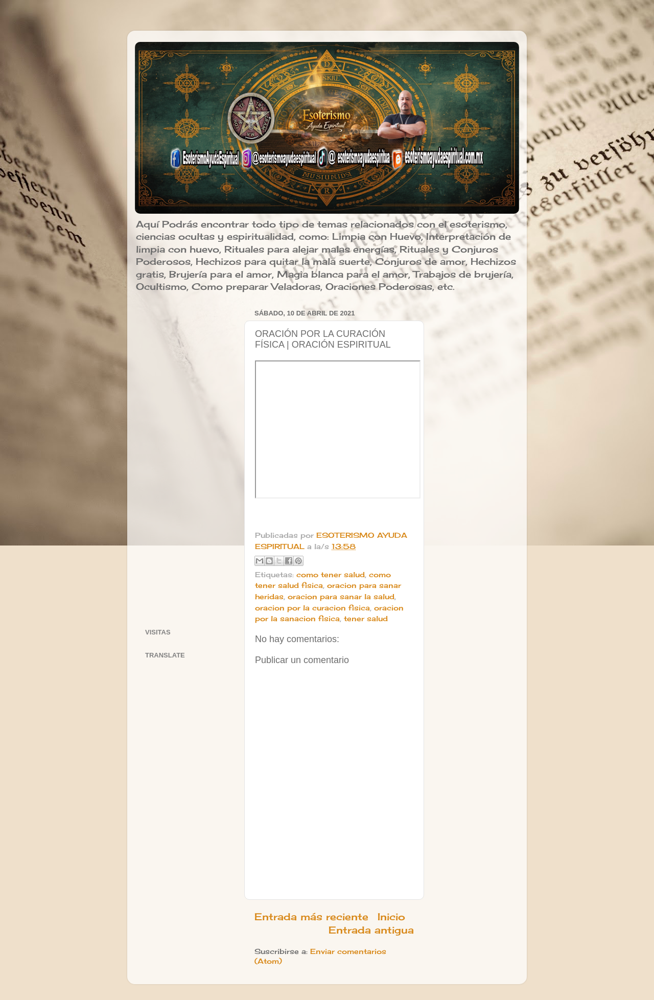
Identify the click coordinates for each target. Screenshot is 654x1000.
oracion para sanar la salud (341, 597)
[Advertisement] (188, 459)
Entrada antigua (371, 930)
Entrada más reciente (311, 917)
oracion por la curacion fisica (312, 608)
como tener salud (330, 575)
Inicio (391, 917)
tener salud (366, 619)
